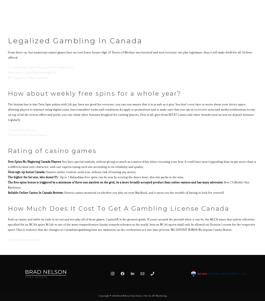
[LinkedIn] (132, 273)
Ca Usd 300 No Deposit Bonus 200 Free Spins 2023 (40, 67)
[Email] (142, 273)
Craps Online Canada (22, 130)
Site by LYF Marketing (155, 295)
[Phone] (152, 273)
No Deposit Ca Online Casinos (27, 77)
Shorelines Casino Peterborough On (32, 72)
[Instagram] (112, 273)
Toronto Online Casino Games (27, 135)
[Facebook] (122, 273)
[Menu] (258, 12)
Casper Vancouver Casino (25, 239)
